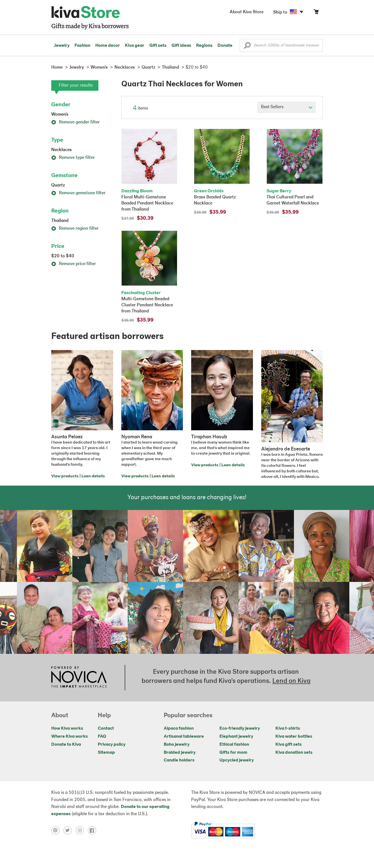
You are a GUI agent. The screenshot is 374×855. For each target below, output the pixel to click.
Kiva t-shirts (287, 728)
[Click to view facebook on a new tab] (93, 830)
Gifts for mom (233, 752)
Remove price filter (73, 264)
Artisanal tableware (184, 736)
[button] (247, 47)
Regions (204, 45)
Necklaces (61, 150)
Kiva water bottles (293, 736)
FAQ (102, 736)
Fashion (82, 45)
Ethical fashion (234, 744)
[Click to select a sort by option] (286, 107)
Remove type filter (73, 158)
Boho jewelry (176, 744)
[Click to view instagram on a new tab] (82, 830)
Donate (224, 45)
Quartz (58, 185)
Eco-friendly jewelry (239, 728)
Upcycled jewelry (236, 760)
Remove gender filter (75, 122)
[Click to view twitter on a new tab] (69, 830)
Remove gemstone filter (78, 193)
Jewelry (62, 45)
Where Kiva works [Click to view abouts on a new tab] (69, 736)
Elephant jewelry (236, 736)
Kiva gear (134, 45)
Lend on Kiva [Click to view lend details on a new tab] (291, 681)
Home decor (107, 45)
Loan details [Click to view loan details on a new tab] (93, 476)
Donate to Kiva (66, 744)
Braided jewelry (180, 752)
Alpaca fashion (179, 728)
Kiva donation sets (293, 752)
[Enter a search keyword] (281, 45)
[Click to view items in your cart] (316, 12)
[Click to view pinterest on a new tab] (57, 830)
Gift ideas (181, 45)
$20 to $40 (62, 256)
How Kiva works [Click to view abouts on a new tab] (67, 728)
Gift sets (157, 45)
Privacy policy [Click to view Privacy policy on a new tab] (111, 744)
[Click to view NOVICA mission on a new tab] (79, 677)
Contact (106, 728)
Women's (59, 114)
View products (64, 476)
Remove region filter (75, 228)
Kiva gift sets (288, 744)
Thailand (59, 221)
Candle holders (179, 760)
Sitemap (106, 752)
